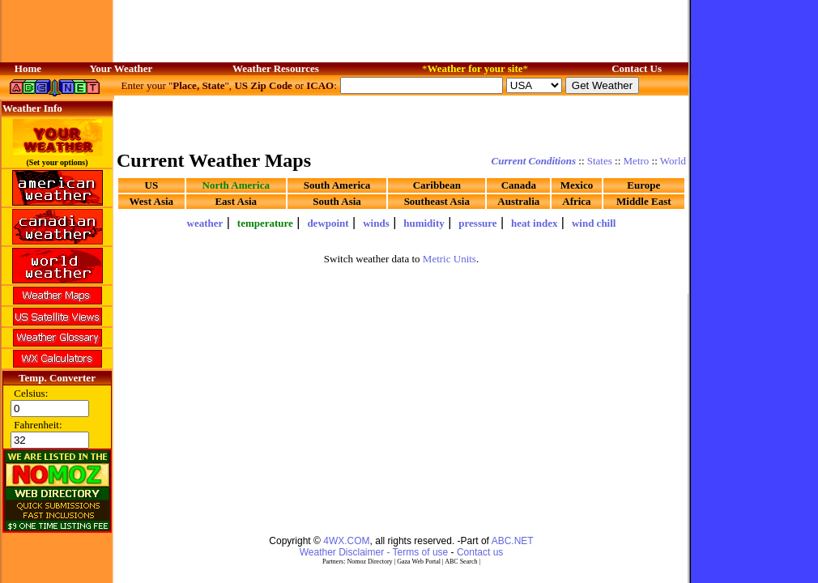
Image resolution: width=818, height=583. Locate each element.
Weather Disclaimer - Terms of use (374, 552)
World (673, 161)
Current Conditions (534, 161)
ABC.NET (513, 541)
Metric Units (449, 259)
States (599, 161)
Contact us (480, 552)
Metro (637, 161)
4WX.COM (346, 541)
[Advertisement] (213, 383)
